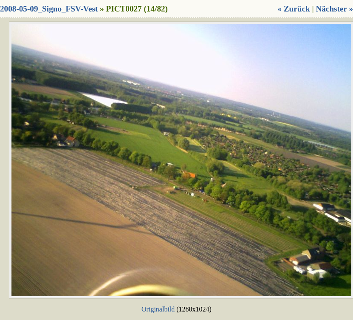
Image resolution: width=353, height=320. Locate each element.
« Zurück (293, 8)
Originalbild (158, 309)
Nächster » (334, 8)
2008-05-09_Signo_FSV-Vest (49, 8)
